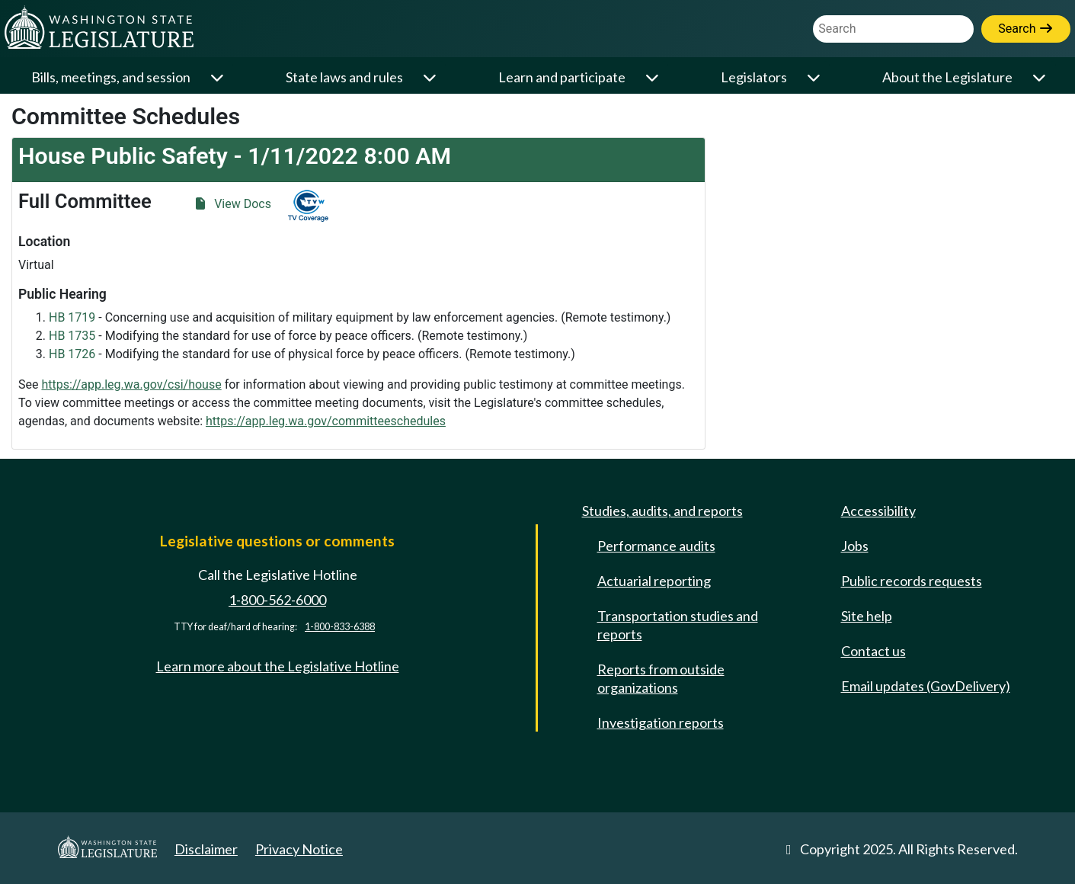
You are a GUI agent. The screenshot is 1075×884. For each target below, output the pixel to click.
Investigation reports (660, 722)
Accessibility (878, 510)
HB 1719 (72, 317)
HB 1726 (72, 354)
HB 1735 (72, 335)
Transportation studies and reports (677, 624)
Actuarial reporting (654, 580)
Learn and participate (561, 77)
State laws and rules (344, 77)
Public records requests (911, 580)
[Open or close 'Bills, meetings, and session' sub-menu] (218, 77)
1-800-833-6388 (340, 627)
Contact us (873, 650)
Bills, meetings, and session (110, 77)
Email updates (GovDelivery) (925, 685)
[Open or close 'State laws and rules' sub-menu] (431, 77)
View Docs (232, 204)
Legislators (754, 77)
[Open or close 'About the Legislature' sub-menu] (1040, 77)
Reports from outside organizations (661, 678)
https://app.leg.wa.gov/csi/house (131, 384)
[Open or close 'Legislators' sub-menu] (815, 77)
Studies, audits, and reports (662, 510)
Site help (866, 615)
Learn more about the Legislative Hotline (277, 666)
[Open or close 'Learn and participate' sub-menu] (653, 77)
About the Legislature (947, 77)
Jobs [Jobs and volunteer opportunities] (855, 545)
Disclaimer (206, 849)
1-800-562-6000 (277, 599)
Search (1026, 28)
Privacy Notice (299, 849)
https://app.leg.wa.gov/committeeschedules (326, 421)
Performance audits (656, 545)
